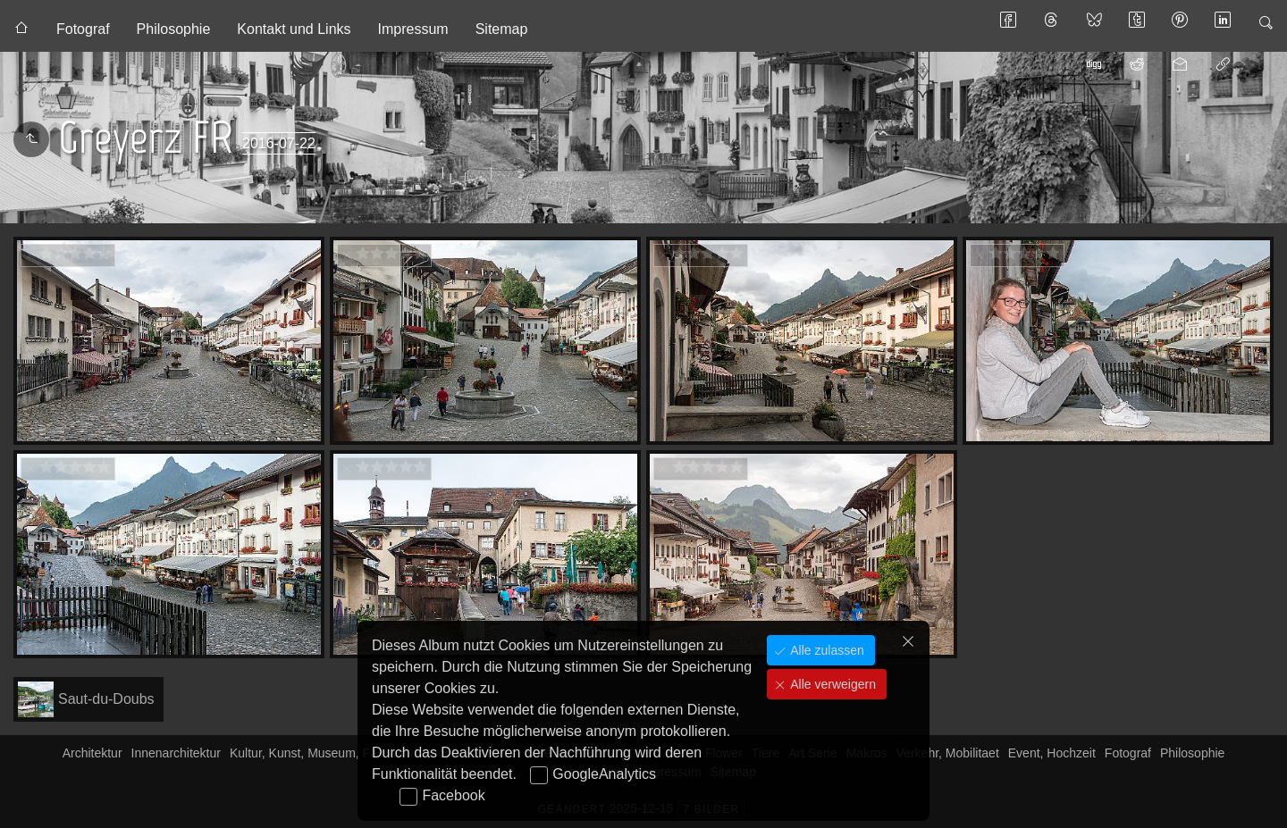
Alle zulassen (824, 650)
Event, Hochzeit (1052, 753)
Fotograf (83, 29)
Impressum (413, 29)
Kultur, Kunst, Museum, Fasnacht (322, 753)
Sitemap (501, 29)
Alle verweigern (831, 684)
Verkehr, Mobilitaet (947, 753)
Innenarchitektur (176, 753)
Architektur (92, 753)
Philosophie (174, 29)
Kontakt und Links (293, 29)
